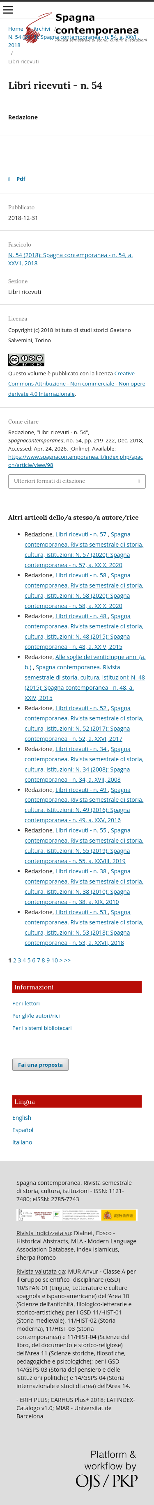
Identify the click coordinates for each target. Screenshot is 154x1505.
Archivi (41, 28)
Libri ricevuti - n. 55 (81, 830)
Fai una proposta (40, 1064)
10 (54, 960)
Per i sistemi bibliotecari (42, 1028)
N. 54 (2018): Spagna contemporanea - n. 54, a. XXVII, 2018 (73, 41)
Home (15, 28)
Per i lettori (26, 1003)
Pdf (20, 178)
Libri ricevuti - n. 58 (81, 575)
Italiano (22, 1142)
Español (22, 1130)
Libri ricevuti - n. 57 (81, 534)
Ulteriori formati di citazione (49, 481)
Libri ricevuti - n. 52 (81, 708)
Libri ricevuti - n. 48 (81, 616)
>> (67, 960)
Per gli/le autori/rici (36, 1015)
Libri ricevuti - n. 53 (81, 912)
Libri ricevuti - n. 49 (81, 790)
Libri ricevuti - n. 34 (81, 749)
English (21, 1117)
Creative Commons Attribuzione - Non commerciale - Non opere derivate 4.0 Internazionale (76, 383)
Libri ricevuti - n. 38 (81, 871)
